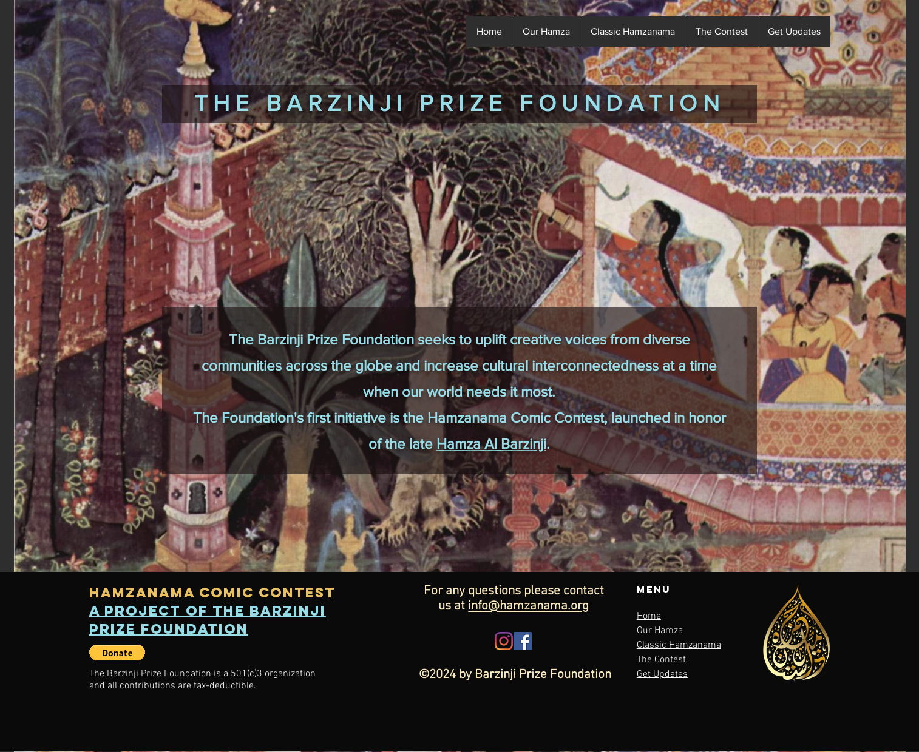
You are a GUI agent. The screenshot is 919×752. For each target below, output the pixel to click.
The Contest (661, 660)
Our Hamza (660, 631)
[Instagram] (504, 641)
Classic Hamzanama (679, 645)
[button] (721, 31)
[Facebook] (523, 641)
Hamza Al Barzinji (491, 443)
